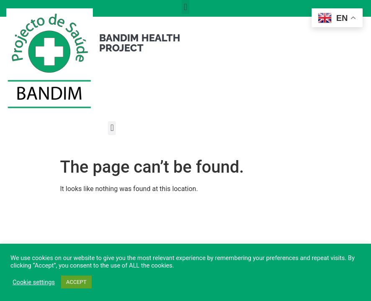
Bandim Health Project (139, 43)
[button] (185, 7)
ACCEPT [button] (76, 282)
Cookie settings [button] (34, 282)
